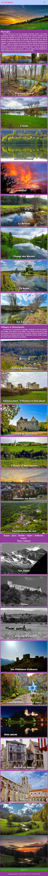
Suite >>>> (24, 870)
